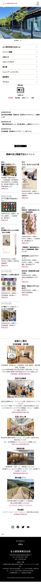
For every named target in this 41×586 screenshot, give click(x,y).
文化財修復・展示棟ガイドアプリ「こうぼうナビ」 (17, 131)
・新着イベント (25, 97)
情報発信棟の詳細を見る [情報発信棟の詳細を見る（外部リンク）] (20, 473)
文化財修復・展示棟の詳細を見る (20, 374)
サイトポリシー (20, 541)
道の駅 (4, 67)
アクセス (5, 82)
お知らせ (5, 57)
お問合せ (20, 544)
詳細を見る (4, 188)
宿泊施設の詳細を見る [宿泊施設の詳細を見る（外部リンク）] (20, 514)
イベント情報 (7, 52)
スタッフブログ (8, 62)
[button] (37, 4)
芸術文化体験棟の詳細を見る (20, 412)
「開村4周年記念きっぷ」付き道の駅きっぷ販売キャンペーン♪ (20, 124)
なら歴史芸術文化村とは (11, 47)
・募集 (32, 97)
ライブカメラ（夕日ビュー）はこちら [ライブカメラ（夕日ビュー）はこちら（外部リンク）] (20, 505)
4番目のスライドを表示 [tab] (27, 40)
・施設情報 (17, 97)
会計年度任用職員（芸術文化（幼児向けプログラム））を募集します (20, 116)
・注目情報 (10, 97)
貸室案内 (5, 77)
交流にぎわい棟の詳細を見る (20, 444)
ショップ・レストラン (10, 72)
